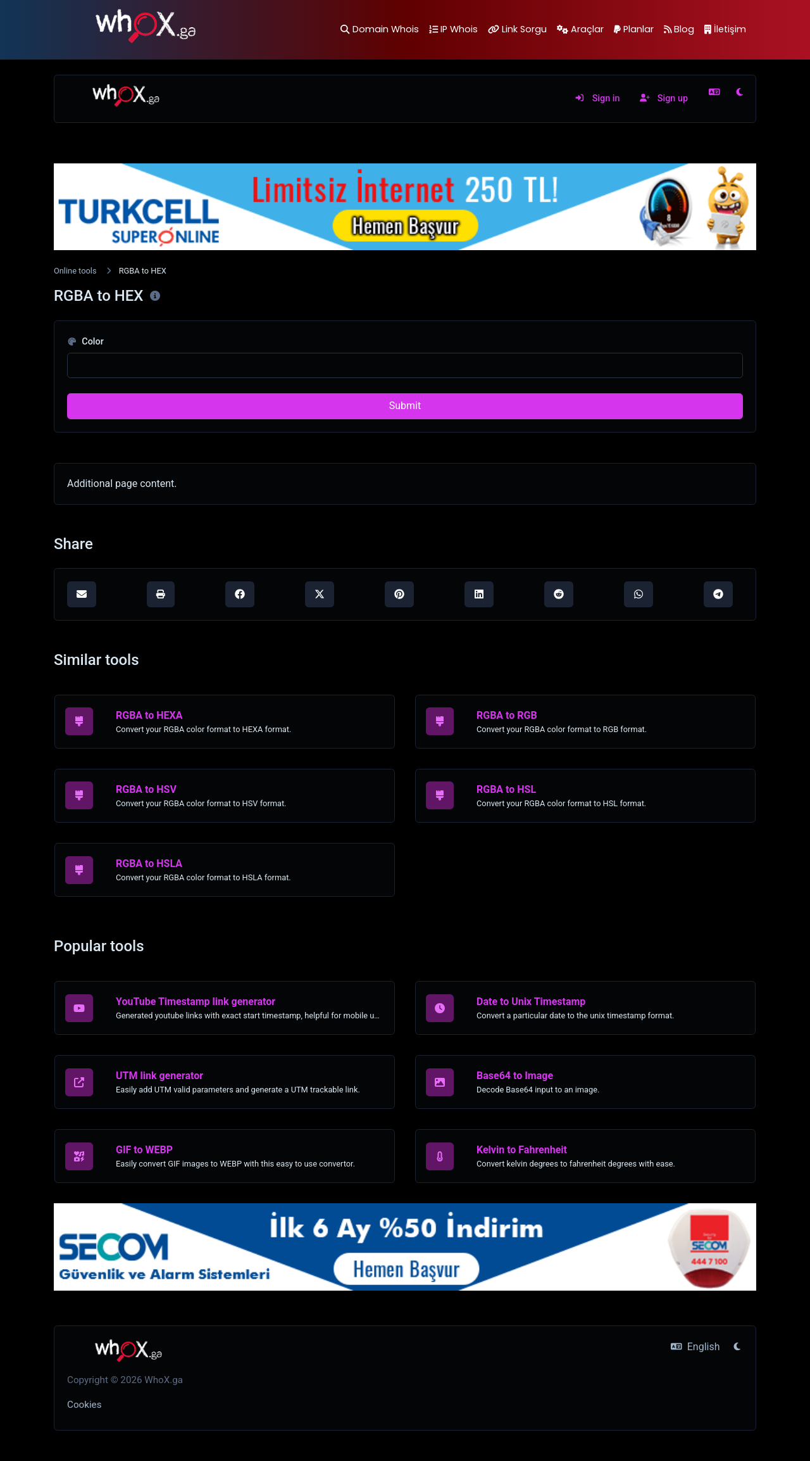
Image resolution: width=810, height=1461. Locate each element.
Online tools (75, 270)
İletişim (725, 29)
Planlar (634, 29)
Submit (405, 406)
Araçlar (580, 29)
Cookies (84, 1404)
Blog (679, 29)
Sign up (664, 98)
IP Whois (453, 29)
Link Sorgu (517, 29)
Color (85, 341)
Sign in (597, 98)
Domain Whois (379, 29)
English (695, 1347)
